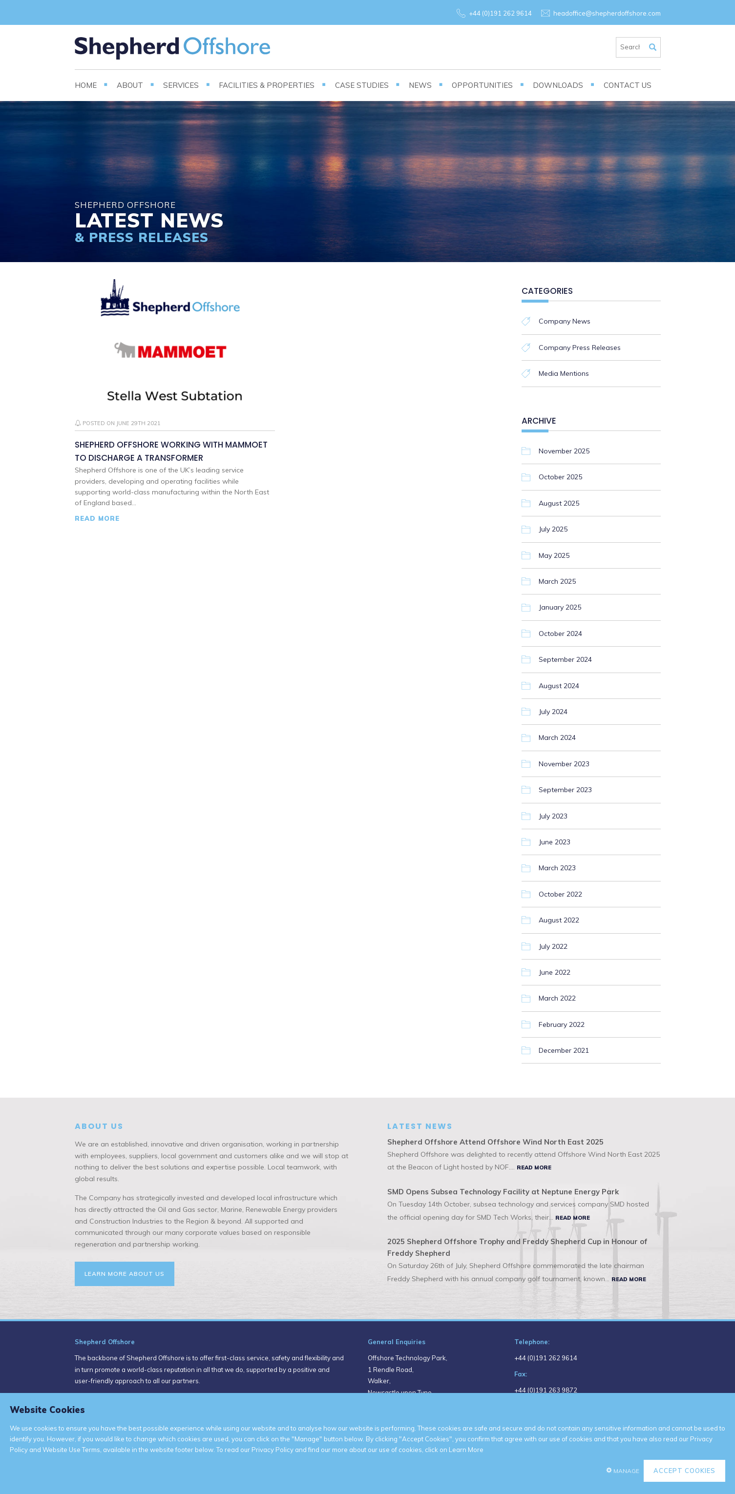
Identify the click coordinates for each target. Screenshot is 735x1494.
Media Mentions (564, 373)
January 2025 (560, 607)
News (420, 85)
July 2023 (553, 816)
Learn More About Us (124, 1273)
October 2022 (560, 894)
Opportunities (482, 85)
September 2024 (565, 659)
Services (181, 85)
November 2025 (564, 451)
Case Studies (362, 85)
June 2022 (554, 972)
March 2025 (557, 581)
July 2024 (553, 711)
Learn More (466, 1449)
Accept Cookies (684, 1470)
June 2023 (554, 842)
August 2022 (559, 920)
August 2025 (559, 503)
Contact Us (627, 85)
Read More (97, 518)
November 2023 (564, 763)
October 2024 (560, 633)
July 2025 (553, 529)
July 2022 (553, 946)
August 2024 (559, 685)
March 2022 (557, 998)
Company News (564, 321)
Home (86, 85)
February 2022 (562, 1024)
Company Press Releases (580, 347)
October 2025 (560, 476)
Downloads (558, 85)
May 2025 (554, 555)
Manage (626, 1470)
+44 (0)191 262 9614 (500, 13)
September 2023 (565, 789)
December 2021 (564, 1050)
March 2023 (557, 867)
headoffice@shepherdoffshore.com (607, 13)
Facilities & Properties (267, 85)
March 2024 (557, 737)
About (130, 85)
